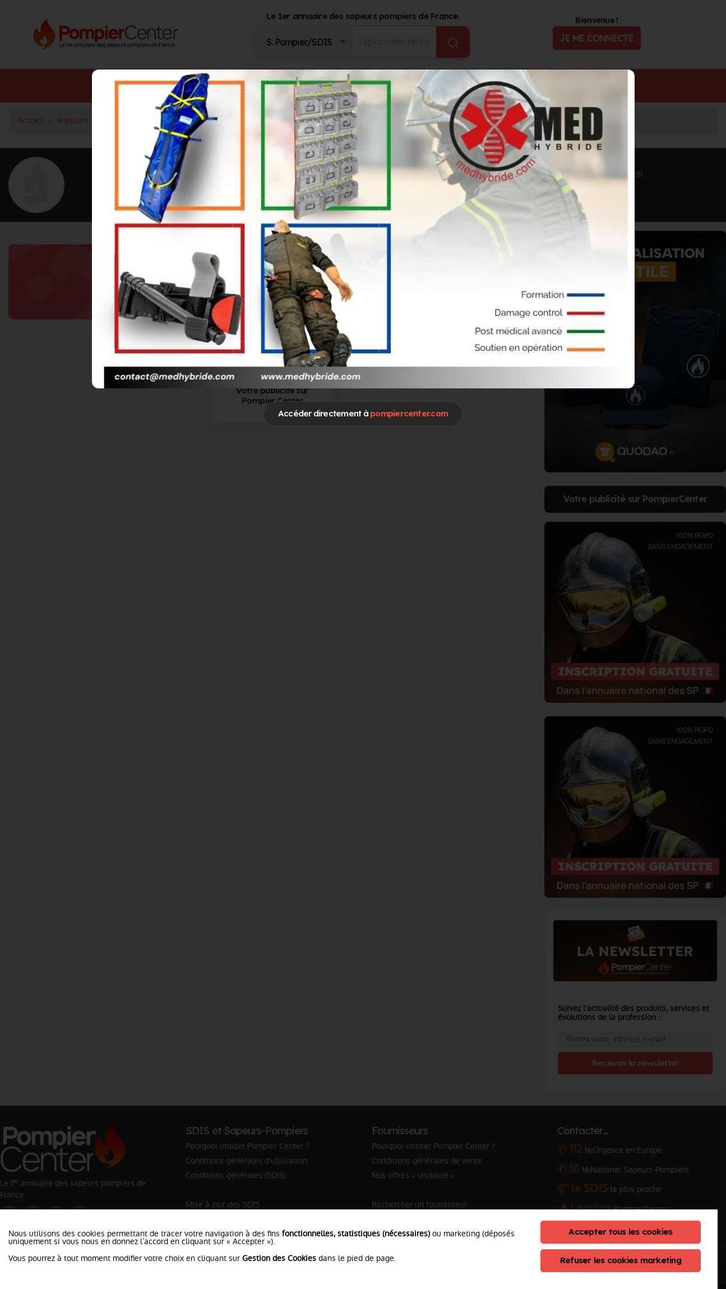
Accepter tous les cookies (620, 1231)
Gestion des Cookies (279, 1258)
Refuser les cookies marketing (620, 1260)
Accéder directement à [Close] (363, 413)
